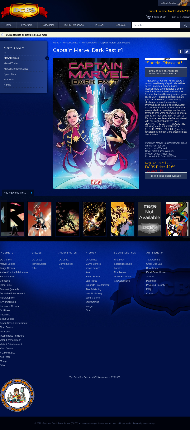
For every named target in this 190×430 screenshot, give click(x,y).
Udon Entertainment (10, 340)
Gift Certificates (122, 280)
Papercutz (5, 314)
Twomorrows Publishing (12, 335)
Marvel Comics (70, 42)
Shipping (150, 276)
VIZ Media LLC (7, 352)
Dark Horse (6, 285)
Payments (151, 280)
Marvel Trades (11, 63)
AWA (87, 272)
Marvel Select (39, 264)
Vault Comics (6, 348)
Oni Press (5, 310)
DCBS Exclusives (74, 24)
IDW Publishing (8, 302)
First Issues (120, 272)
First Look (119, 259)
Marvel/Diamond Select (16, 68)
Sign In (175, 17)
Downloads (152, 268)
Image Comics (7, 268)
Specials (121, 24)
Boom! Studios (7, 276)
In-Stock (99, 24)
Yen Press (5, 357)
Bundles (118, 268)
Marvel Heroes (11, 58)
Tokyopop (5, 331)
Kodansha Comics (9, 306)
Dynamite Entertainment (12, 293)
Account (186, 17)
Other (3, 365)
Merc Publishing (93, 293)
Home (8, 24)
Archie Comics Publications (14, 272)
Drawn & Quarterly (9, 289)
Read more (41, 35)
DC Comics (6, 259)
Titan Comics (6, 327)
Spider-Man (10, 74)
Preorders (26, 24)
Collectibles (47, 24)
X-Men (7, 85)
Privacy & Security (155, 285)
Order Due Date (154, 264)
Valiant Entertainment (11, 344)
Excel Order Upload (156, 272)
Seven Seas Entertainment (13, 323)
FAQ (148, 289)
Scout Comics (7, 319)
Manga (3, 361)
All (5, 52)
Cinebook (5, 280)
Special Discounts (123, 264)
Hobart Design (149, 423)
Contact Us (152, 293)
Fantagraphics (7, 297)
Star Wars (9, 79)
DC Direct (37, 259)
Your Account (153, 259)
